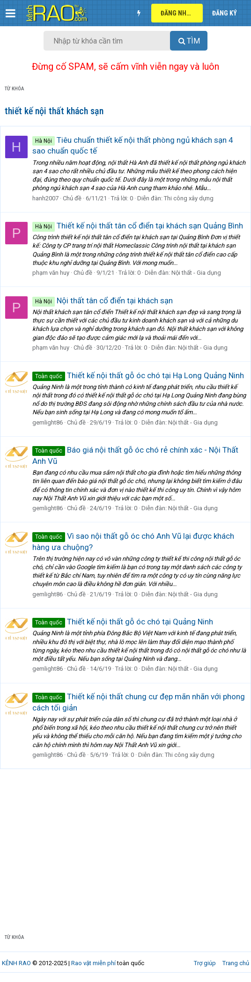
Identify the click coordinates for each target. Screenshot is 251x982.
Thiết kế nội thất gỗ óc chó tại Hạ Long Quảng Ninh (138, 375)
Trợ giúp (205, 963)
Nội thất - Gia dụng (196, 272)
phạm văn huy (50, 272)
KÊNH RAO (16, 963)
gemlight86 (47, 422)
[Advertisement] (125, 853)
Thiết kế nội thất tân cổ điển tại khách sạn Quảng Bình (137, 225)
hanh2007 (45, 198)
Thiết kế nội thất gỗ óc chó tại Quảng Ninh (122, 621)
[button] (10, 13)
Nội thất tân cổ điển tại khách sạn (102, 300)
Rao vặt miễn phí (93, 963)
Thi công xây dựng (189, 198)
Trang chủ (235, 963)
